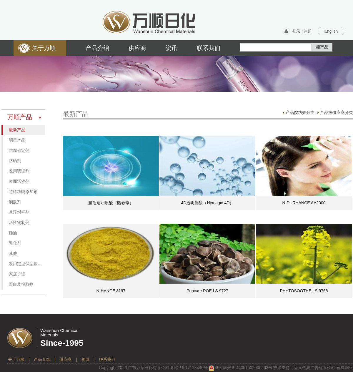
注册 (308, 31)
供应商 (65, 359)
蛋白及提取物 (21, 284)
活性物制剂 (19, 222)
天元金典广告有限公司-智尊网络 (323, 368)
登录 (296, 31)
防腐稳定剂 (19, 150)
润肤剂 (15, 202)
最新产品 (17, 130)
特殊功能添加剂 (23, 192)
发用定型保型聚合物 (27, 264)
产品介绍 (42, 359)
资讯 (85, 359)
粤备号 (189, 368)
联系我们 (107, 359)
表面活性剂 (19, 181)
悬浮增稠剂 (19, 212)
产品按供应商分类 (335, 112)
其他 (13, 253)
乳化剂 (15, 243)
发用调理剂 (19, 171)
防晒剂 (15, 161)
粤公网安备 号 (240, 368)
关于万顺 (16, 359)
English (331, 31)
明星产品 (17, 140)
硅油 (13, 233)
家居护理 (17, 274)
